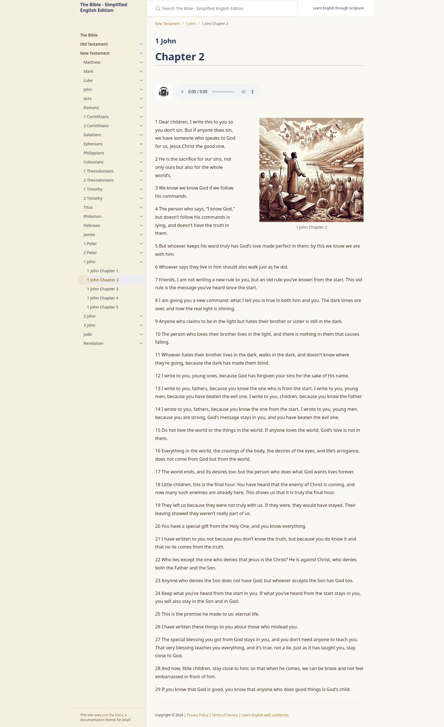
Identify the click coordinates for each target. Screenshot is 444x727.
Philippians (94, 153)
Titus (88, 207)
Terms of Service (225, 715)
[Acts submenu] (141, 98)
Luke (88, 80)
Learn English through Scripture (338, 8)
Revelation (93, 343)
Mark (88, 71)
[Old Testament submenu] (141, 44)
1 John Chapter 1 (102, 270)
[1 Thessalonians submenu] (141, 171)
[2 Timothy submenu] (141, 198)
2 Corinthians (96, 125)
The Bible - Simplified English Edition (103, 7)
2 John (89, 316)
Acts (87, 98)
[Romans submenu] (141, 107)
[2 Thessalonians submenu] (141, 180)
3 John (89, 325)
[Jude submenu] (141, 334)
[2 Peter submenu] (141, 252)
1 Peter (90, 243)
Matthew (92, 62)
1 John (89, 261)
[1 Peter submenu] (141, 243)
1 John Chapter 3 (102, 289)
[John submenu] (141, 89)
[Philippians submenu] (141, 153)
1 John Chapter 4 (102, 298)
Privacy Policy (197, 715)
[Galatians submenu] (141, 134)
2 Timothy (93, 198)
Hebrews (92, 225)
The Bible (89, 35)
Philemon (93, 216)
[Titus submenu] (141, 207)
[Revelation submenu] (141, 343)
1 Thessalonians (99, 171)
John (88, 89)
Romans (91, 107)
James (89, 234)
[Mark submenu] (141, 71)
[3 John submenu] (141, 325)
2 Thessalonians (99, 180)
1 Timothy (93, 189)
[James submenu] (141, 234)
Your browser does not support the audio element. (217, 91)
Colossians (94, 162)
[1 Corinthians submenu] (141, 116)
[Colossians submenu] (141, 162)
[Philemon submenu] (141, 216)
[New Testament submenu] (141, 53)
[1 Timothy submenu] (141, 189)
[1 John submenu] (141, 261)
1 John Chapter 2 (103, 279)
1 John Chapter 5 (102, 307)
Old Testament (94, 44)
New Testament (95, 53)
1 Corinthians (96, 116)
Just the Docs (112, 715)
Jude (88, 334)
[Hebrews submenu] (141, 225)
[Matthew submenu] (141, 62)
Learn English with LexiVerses (265, 715)
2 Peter (90, 252)
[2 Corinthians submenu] (141, 125)
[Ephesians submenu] (141, 143)
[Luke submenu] (141, 80)
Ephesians (93, 143)
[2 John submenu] (141, 316)
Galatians (92, 134)
